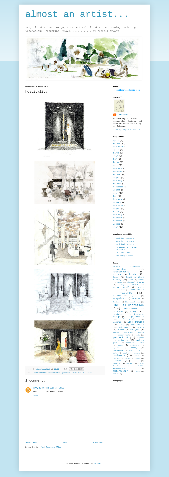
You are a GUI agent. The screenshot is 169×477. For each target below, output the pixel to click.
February (117, 168)
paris (138, 335)
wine (138, 371)
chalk (119, 282)
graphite (66, 373)
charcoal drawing (135, 282)
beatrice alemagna (125, 238)
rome (120, 345)
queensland (129, 343)
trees (136, 361)
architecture (121, 272)
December (117, 171)
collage (122, 285)
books (131, 280)
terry (35, 388)
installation (130, 309)
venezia (116, 363)
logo (122, 325)
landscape (118, 314)
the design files (124, 256)
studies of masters (131, 353)
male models (137, 325)
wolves (116, 374)
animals (116, 267)
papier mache (124, 335)
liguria (117, 322)
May (115, 159)
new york (134, 330)
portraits (123, 340)
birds (115, 277)
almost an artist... (77, 14)
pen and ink (120, 337)
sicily (134, 348)
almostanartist (124, 115)
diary (141, 287)
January (117, 202)
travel (117, 361)
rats (142, 343)
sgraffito (117, 348)
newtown (116, 332)
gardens (135, 296)
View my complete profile (126, 130)
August (116, 178)
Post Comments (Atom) (51, 447)
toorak (137, 358)
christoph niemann (125, 244)
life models (128, 319)
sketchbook (118, 350)
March (116, 153)
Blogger (97, 463)
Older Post (97, 443)
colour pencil (121, 287)
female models (137, 290)
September (118, 147)
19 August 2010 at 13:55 (51, 388)
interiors (76, 373)
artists (117, 275)
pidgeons (140, 338)
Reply (35, 395)
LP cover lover (123, 253)
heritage (116, 302)
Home (65, 443)
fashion (122, 290)
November (117, 221)
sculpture (134, 345)
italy (133, 311)
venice (129, 363)
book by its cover (125, 241)
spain (131, 350)
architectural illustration (47, 373)
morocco (140, 327)
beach (132, 274)
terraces (116, 358)
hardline (136, 299)
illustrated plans (132, 302)
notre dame (128, 332)
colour (134, 285)
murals (121, 330)
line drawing (136, 322)
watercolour (88, 373)
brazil (141, 280)
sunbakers (119, 355)
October (117, 144)
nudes (141, 332)
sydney (137, 356)
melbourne (123, 327)
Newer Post (31, 443)
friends (117, 296)
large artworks (135, 317)
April (116, 141)
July (115, 156)
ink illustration (128, 305)
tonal (127, 358)
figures (126, 293)
